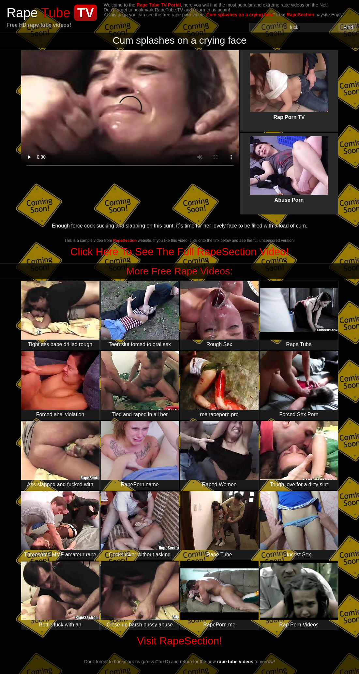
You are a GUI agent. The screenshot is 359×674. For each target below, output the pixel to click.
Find (348, 27)
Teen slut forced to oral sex (140, 314)
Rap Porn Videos (299, 594)
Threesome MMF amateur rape (60, 524)
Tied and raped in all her (140, 384)
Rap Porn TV (289, 81)
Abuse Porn (289, 164)
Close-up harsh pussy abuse (140, 594)
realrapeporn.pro (219, 384)
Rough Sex (219, 314)
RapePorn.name (140, 454)
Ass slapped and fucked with (60, 454)
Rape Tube (299, 314)
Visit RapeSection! (179, 641)
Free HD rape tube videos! (39, 25)
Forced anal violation (60, 384)
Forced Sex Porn (299, 384)
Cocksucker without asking (140, 524)
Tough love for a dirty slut (299, 454)
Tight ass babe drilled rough (60, 314)
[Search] (294, 27)
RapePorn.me (219, 594)
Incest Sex (299, 524)
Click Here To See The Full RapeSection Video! (179, 251)
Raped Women (219, 454)
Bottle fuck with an (60, 594)
